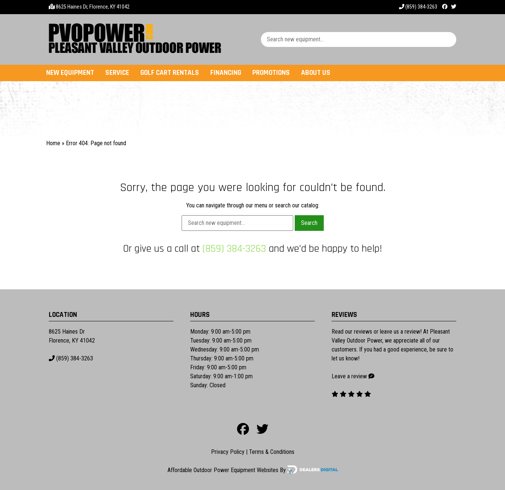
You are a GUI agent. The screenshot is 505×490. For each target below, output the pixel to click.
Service (117, 72)
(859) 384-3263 (418, 7)
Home (53, 143)
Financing (225, 72)
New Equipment (70, 72)
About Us (315, 72)
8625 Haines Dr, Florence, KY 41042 (93, 7)
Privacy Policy (227, 451)
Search (309, 222)
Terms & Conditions (271, 451)
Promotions (271, 72)
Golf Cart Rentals (169, 72)
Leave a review (349, 376)
